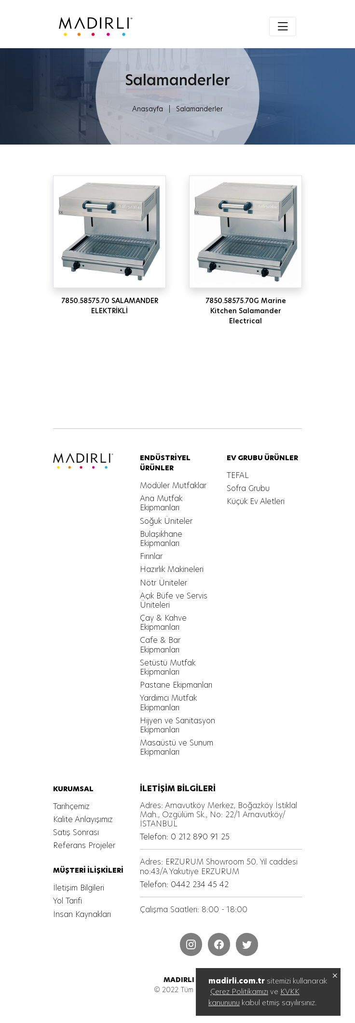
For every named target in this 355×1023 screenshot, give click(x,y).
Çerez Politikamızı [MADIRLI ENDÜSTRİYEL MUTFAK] (239, 991)
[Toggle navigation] (282, 26)
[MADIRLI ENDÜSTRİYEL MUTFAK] (132, 26)
